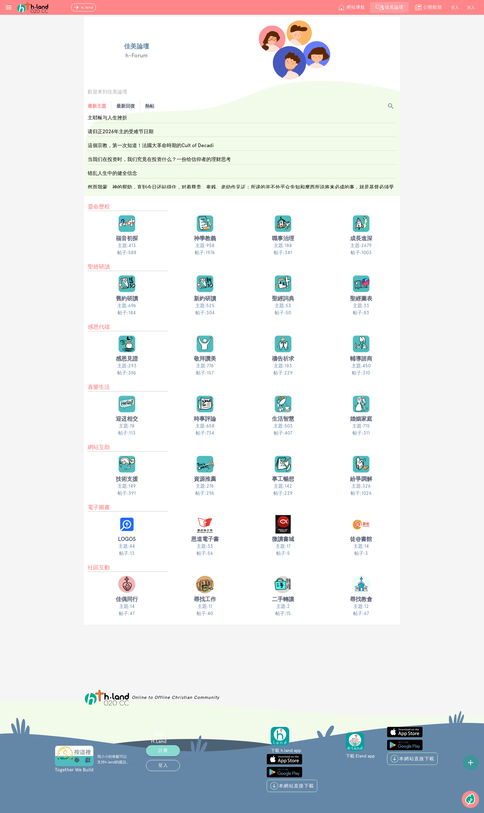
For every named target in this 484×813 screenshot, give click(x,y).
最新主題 (97, 106)
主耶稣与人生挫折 (107, 118)
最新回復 (125, 106)
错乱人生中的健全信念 (112, 173)
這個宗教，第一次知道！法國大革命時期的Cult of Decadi (151, 145)
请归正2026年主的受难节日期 (120, 131)
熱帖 (149, 106)
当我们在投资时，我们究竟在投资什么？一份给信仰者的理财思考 (159, 159)
